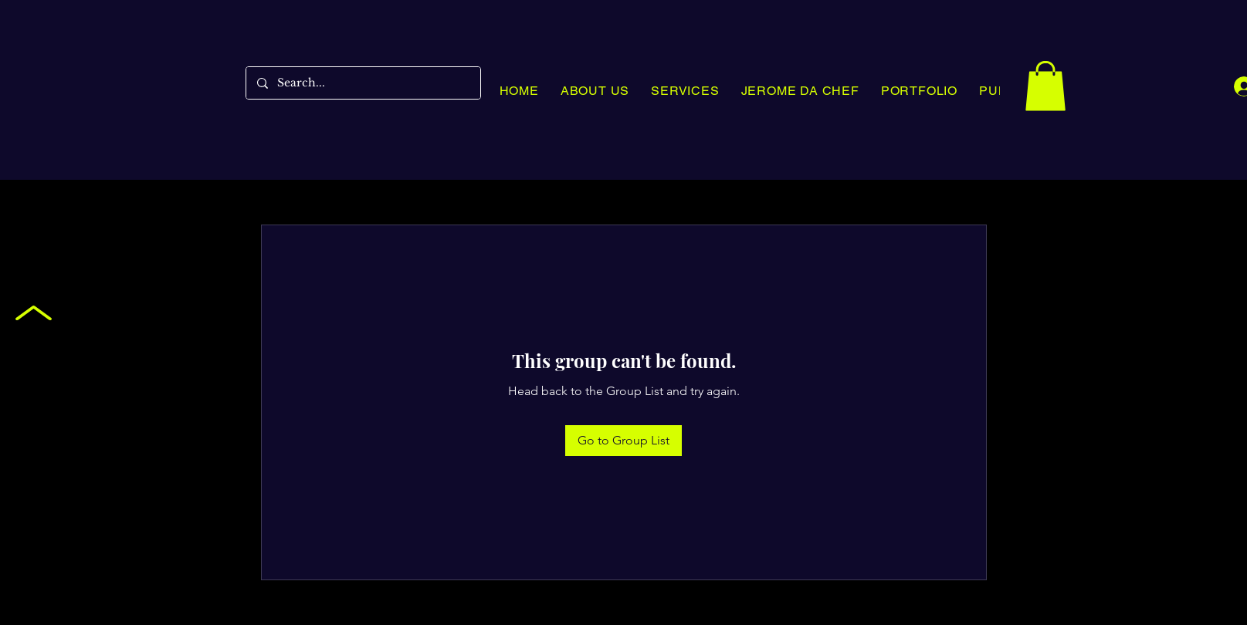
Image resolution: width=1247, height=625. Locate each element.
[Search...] (362, 83)
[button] (1045, 86)
